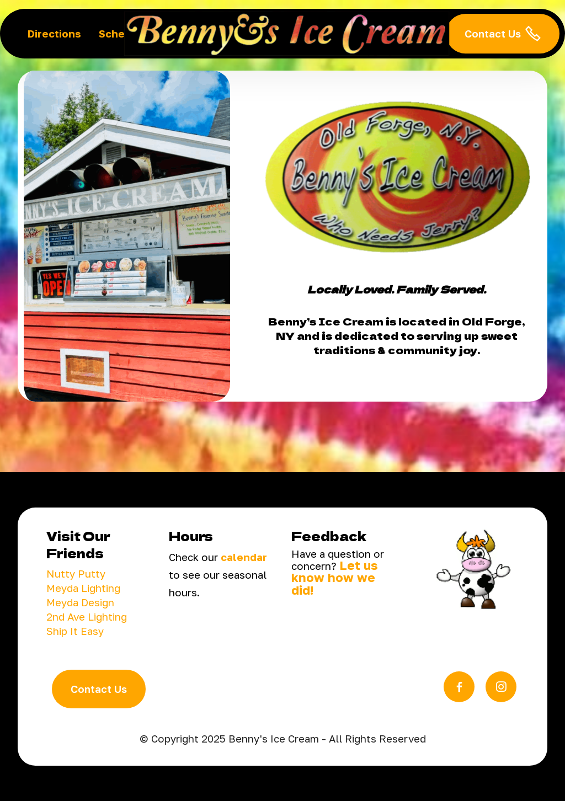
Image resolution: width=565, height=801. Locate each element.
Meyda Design (80, 602)
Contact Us (503, 33)
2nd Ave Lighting (86, 617)
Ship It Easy (75, 631)
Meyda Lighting (83, 588)
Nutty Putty (75, 574)
